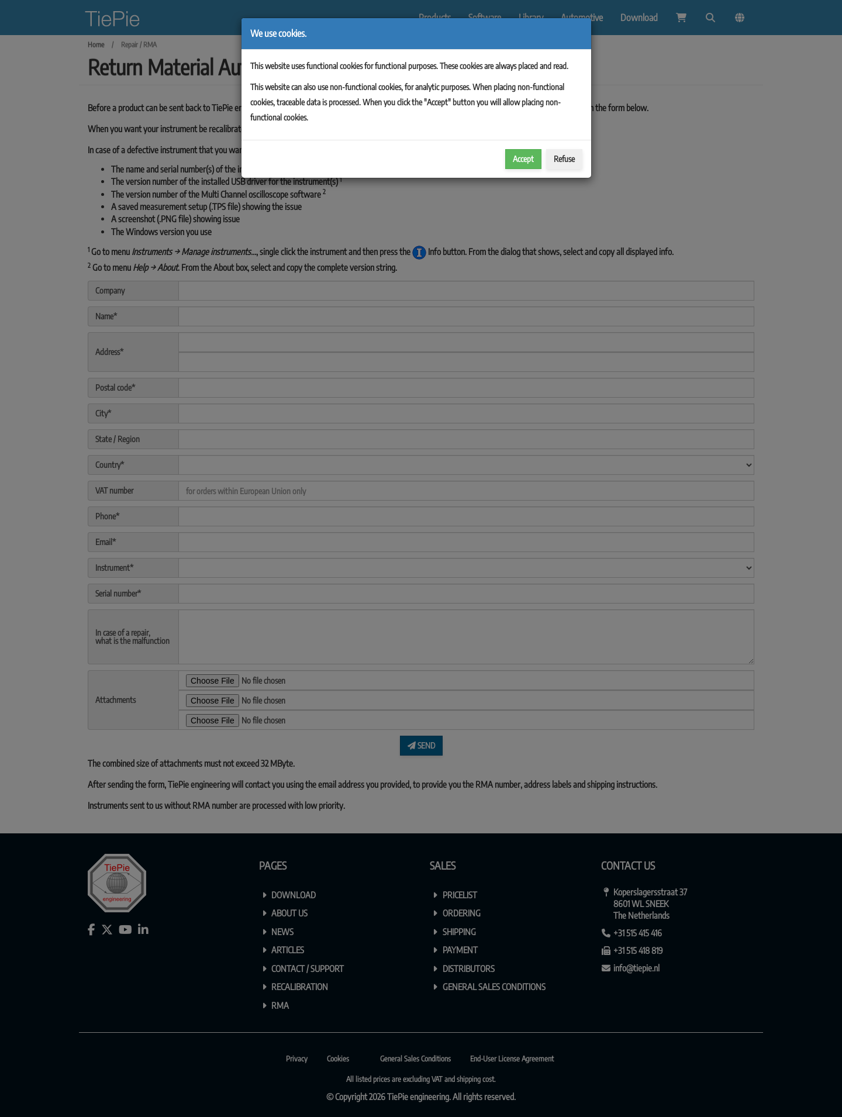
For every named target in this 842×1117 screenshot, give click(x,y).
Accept (523, 159)
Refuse (564, 159)
